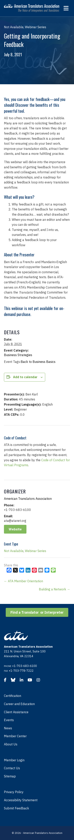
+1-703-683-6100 (24, 666)
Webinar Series (35, 551)
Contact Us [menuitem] (12, 768)
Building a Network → (54, 589)
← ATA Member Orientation (23, 581)
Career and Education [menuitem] (19, 704)
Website (15, 529)
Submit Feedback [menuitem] (16, 808)
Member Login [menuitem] (14, 760)
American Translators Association (28, 499)
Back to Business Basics (38, 362)
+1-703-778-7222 (21, 670)
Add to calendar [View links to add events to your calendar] (25, 377)
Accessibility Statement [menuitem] (20, 800)
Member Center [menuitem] (15, 736)
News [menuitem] (8, 728)
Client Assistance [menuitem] (16, 712)
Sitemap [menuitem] (10, 776)
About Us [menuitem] (10, 744)
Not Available (13, 551)
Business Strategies (18, 355)
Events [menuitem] (9, 720)
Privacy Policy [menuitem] (13, 792)
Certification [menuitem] (12, 696)
